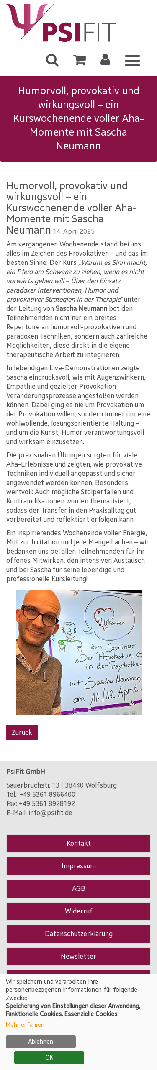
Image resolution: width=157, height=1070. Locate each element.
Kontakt (79, 843)
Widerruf (79, 911)
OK (49, 1057)
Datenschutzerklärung (79, 934)
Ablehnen (40, 1041)
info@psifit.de (50, 813)
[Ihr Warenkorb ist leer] (79, 62)
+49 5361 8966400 (47, 794)
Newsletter (78, 956)
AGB (78, 889)
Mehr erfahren (25, 1025)
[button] (105, 62)
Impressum (79, 866)
